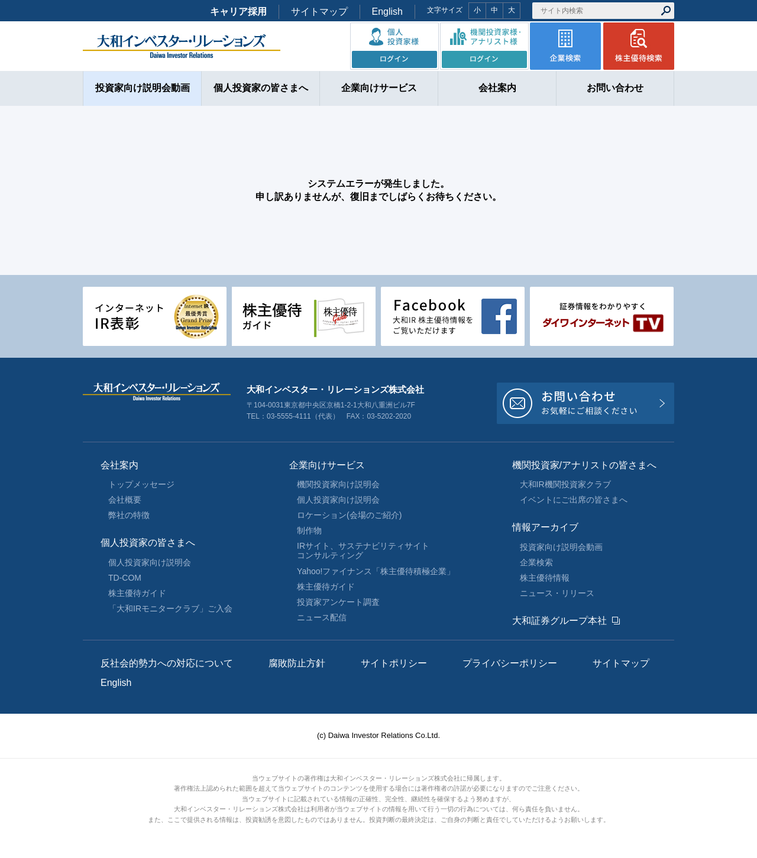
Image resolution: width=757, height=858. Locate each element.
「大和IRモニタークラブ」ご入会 (170, 608)
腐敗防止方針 (296, 663)
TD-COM (124, 577)
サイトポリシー (394, 663)
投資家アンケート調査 (338, 602)
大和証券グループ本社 (559, 621)
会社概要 (124, 499)
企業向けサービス (327, 465)
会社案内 (119, 465)
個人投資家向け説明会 (149, 562)
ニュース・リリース (557, 593)
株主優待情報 (545, 577)
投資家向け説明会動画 (561, 547)
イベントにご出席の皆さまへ (573, 499)
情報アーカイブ (545, 527)
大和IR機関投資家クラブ (565, 484)
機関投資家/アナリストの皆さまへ (584, 465)
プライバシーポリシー (509, 663)
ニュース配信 (322, 617)
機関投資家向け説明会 (338, 484)
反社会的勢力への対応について (167, 663)
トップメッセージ (141, 484)
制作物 (309, 530)
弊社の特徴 (129, 515)
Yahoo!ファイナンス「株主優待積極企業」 (376, 571)
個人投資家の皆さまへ (148, 543)
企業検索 (536, 562)
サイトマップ (319, 12)
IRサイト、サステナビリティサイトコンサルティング (363, 550)
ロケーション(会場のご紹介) (349, 515)
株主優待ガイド (137, 593)
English (387, 12)
